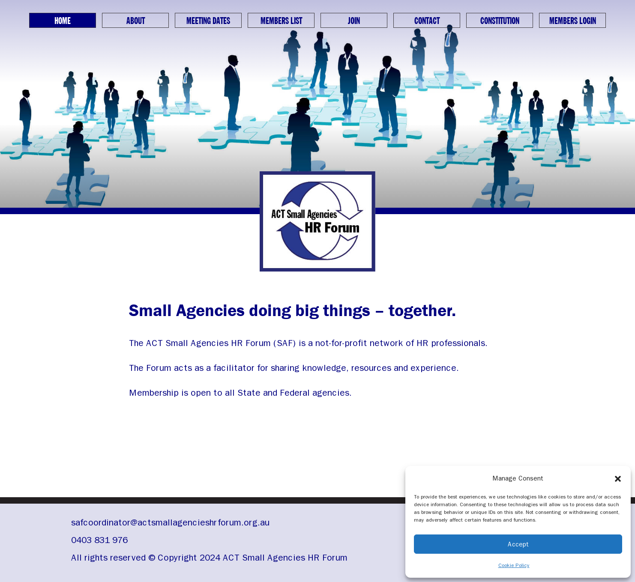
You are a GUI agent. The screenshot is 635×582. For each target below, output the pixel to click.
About (135, 21)
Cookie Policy (514, 565)
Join (354, 21)
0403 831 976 (99, 540)
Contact (427, 21)
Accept (518, 544)
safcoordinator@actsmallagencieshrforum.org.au (170, 522)
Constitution (499, 21)
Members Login (572, 21)
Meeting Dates (208, 21)
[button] (618, 478)
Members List (281, 21)
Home (62, 21)
